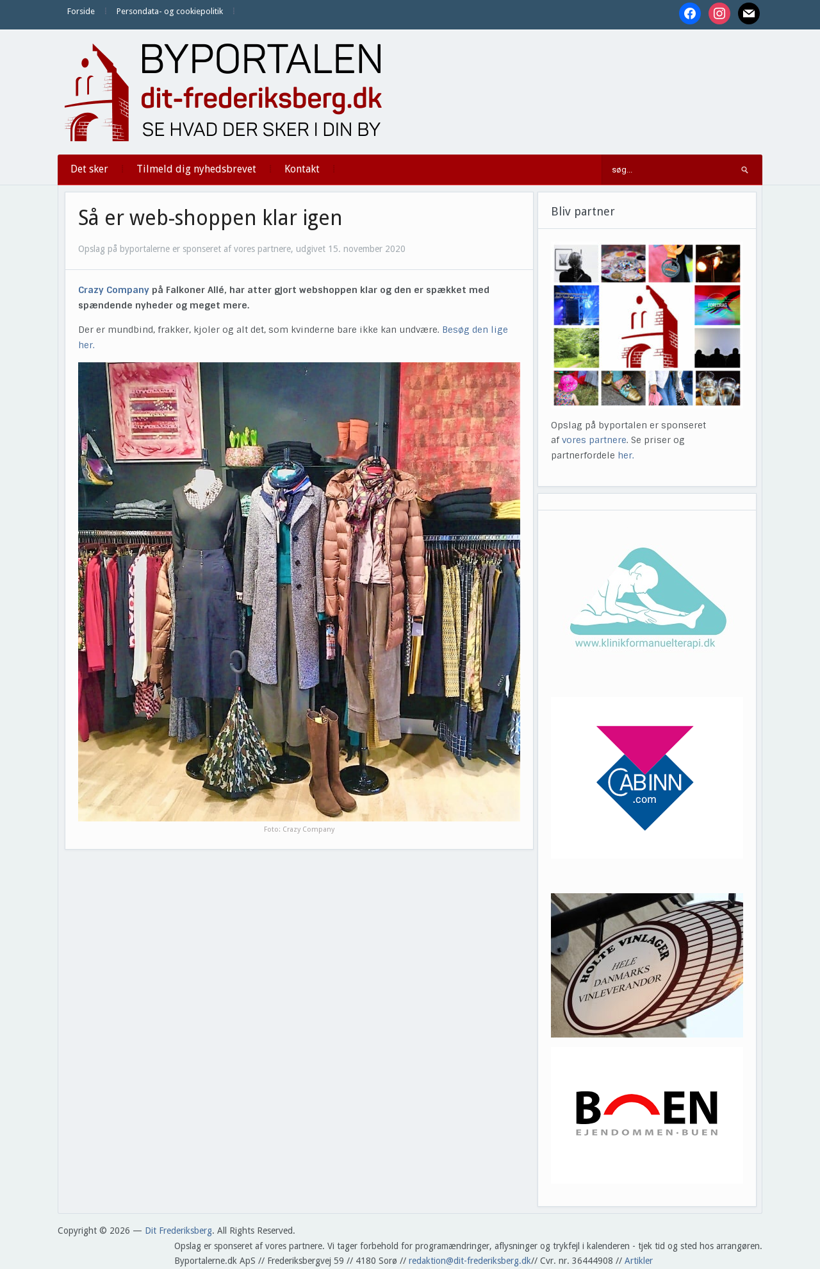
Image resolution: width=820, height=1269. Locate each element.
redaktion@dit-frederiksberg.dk (470, 1261)
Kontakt (302, 169)
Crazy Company (113, 290)
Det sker (89, 169)
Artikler (639, 1261)
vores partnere (594, 440)
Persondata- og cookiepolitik (170, 11)
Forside (81, 11)
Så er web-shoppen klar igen (210, 218)
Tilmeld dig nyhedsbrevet (196, 169)
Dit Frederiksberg (178, 1230)
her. (626, 455)
